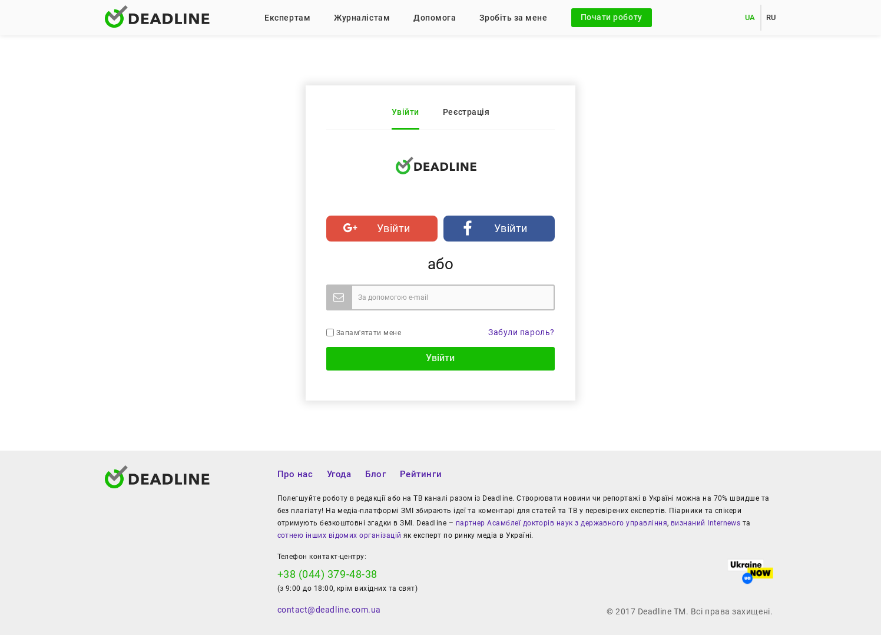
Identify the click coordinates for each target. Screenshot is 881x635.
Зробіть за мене (513, 17)
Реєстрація (466, 112)
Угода (339, 474)
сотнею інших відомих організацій (339, 535)
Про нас (295, 474)
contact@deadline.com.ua (329, 609)
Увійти (405, 112)
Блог (375, 474)
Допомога (434, 17)
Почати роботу (611, 17)
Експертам (287, 17)
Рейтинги (421, 474)
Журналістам (362, 17)
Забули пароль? (521, 332)
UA (750, 17)
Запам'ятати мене (363, 333)
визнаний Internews (705, 523)
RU (771, 17)
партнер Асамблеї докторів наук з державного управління (561, 523)
